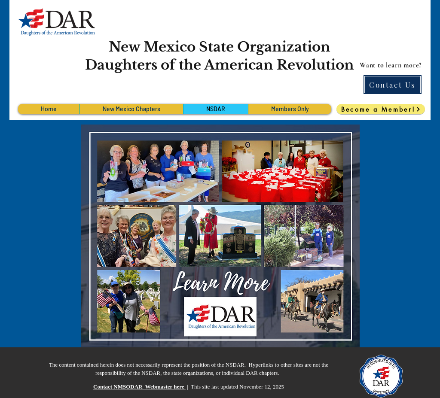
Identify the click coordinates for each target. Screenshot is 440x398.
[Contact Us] (392, 84)
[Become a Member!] (380, 109)
